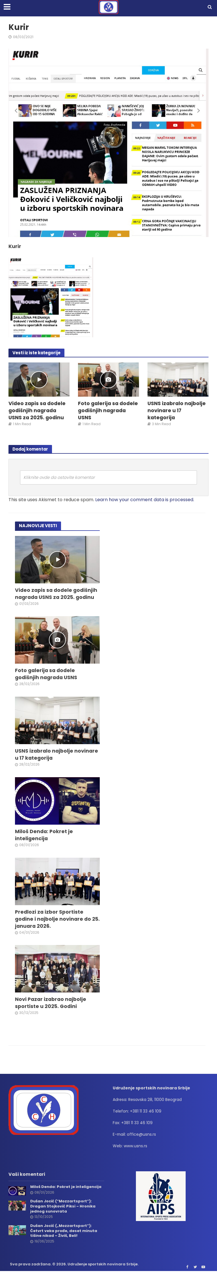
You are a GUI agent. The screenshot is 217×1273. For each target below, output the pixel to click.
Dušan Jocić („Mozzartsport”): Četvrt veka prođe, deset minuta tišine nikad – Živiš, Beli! (63, 1231)
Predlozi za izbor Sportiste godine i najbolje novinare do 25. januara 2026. (57, 919)
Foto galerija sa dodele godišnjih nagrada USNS (108, 410)
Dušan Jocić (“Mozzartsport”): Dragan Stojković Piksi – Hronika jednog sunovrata (63, 1206)
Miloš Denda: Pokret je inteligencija (44, 835)
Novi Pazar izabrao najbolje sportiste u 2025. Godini (50, 1003)
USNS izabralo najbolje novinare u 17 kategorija (176, 410)
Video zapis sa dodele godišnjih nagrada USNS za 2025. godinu (37, 410)
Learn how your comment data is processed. (144, 499)
